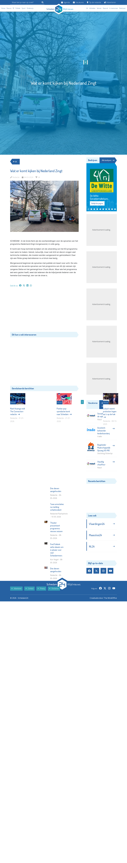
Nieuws (9, 8)
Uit (87, 8)
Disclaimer (54, 624)
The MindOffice (110, 633)
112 (13, 8)
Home (3, 8)
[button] (88, 209)
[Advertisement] (44, 310)
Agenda (65, 2)
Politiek (18, 8)
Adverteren (110, 2)
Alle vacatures (108, 404)
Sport (23, 8)
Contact (29, 624)
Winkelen (92, 8)
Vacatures (78, 2)
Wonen (99, 8)
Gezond (105, 8)
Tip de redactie (94, 2)
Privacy (41, 624)
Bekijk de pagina (97, 203)
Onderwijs (30, 8)
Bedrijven (122, 8)
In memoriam (113, 8)
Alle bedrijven (108, 160)
